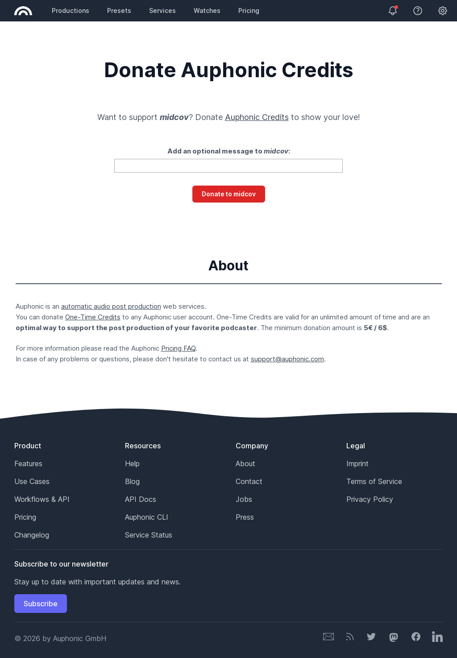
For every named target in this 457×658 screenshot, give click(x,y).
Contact (249, 481)
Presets (119, 10)
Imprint (357, 463)
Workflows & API (42, 499)
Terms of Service (374, 481)
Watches (207, 10)
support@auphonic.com (287, 359)
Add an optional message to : (228, 151)
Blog (132, 481)
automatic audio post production (111, 306)
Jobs (244, 499)
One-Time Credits (92, 317)
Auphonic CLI (146, 517)
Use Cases (32, 481)
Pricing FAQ (178, 348)
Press (245, 517)
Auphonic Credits (257, 117)
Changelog (31, 534)
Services (162, 10)
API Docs (140, 499)
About (245, 463)
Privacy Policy (369, 499)
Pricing (248, 10)
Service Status (148, 534)
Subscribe (41, 603)
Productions (70, 10)
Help (132, 463)
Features (28, 463)
